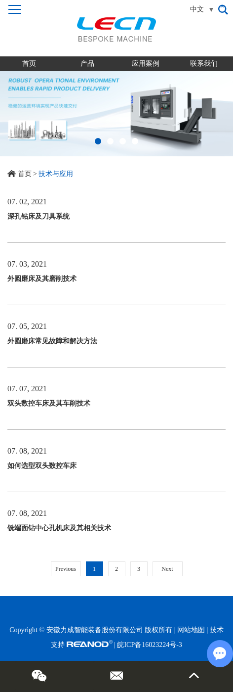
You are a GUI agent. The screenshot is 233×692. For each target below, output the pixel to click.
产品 (87, 63)
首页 (29, 63)
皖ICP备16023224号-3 (149, 644)
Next (167, 568)
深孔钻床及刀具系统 (38, 216)
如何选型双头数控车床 (42, 465)
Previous (65, 568)
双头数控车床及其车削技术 (48, 403)
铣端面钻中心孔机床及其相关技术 (59, 528)
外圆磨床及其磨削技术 (42, 278)
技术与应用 (56, 174)
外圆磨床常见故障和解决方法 (52, 341)
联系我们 (204, 63)
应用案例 (145, 63)
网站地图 (191, 630)
